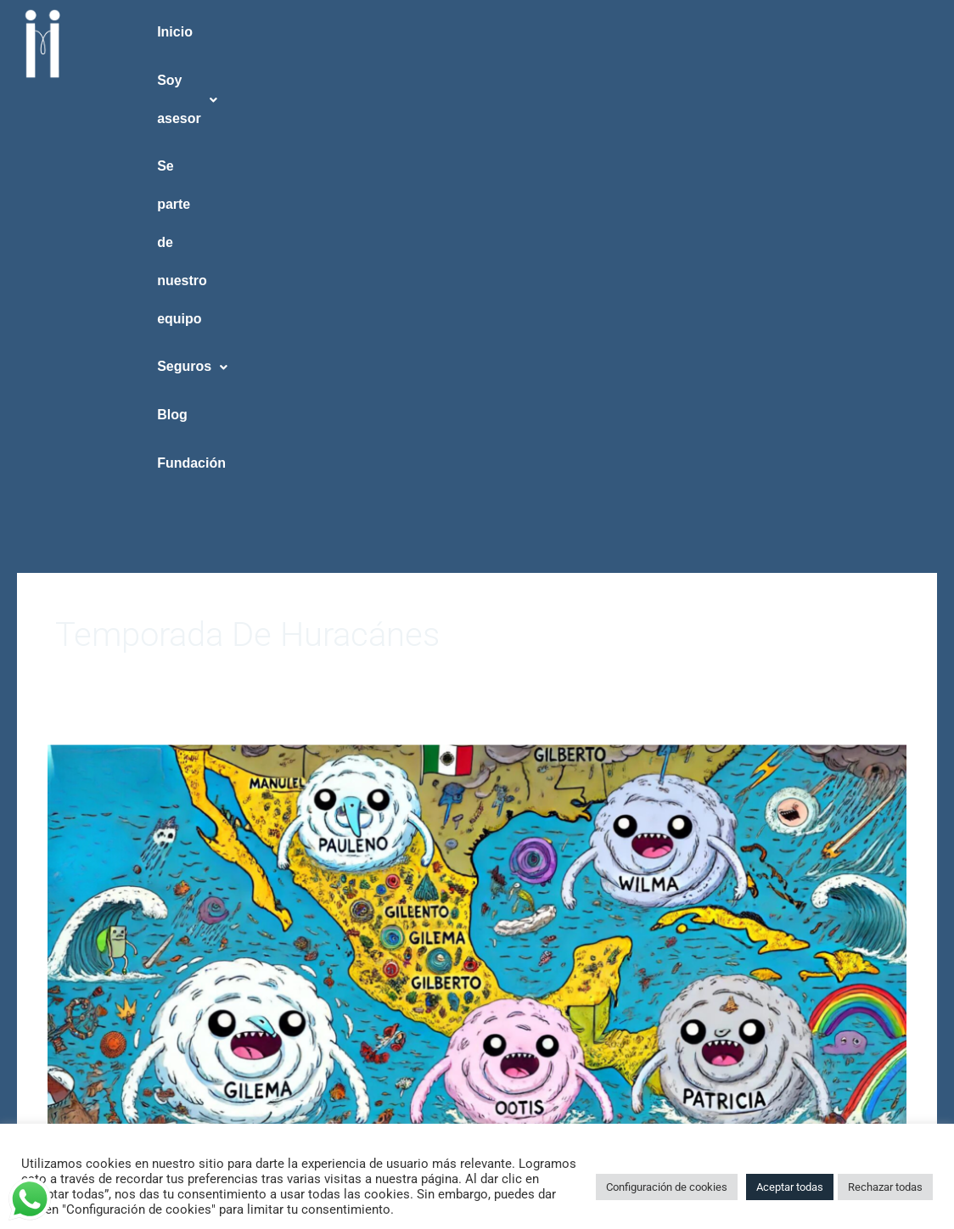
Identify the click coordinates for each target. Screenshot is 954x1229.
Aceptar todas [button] (789, 1187)
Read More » (83, 913)
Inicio (185, 32)
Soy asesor (302, 32)
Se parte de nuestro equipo (488, 32)
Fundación (877, 32)
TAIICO (67, 836)
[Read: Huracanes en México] (477, 525)
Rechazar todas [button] (885, 1187)
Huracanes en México (211, 781)
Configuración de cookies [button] (666, 1187)
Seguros (666, 32)
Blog (772, 32)
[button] (301, 32)
